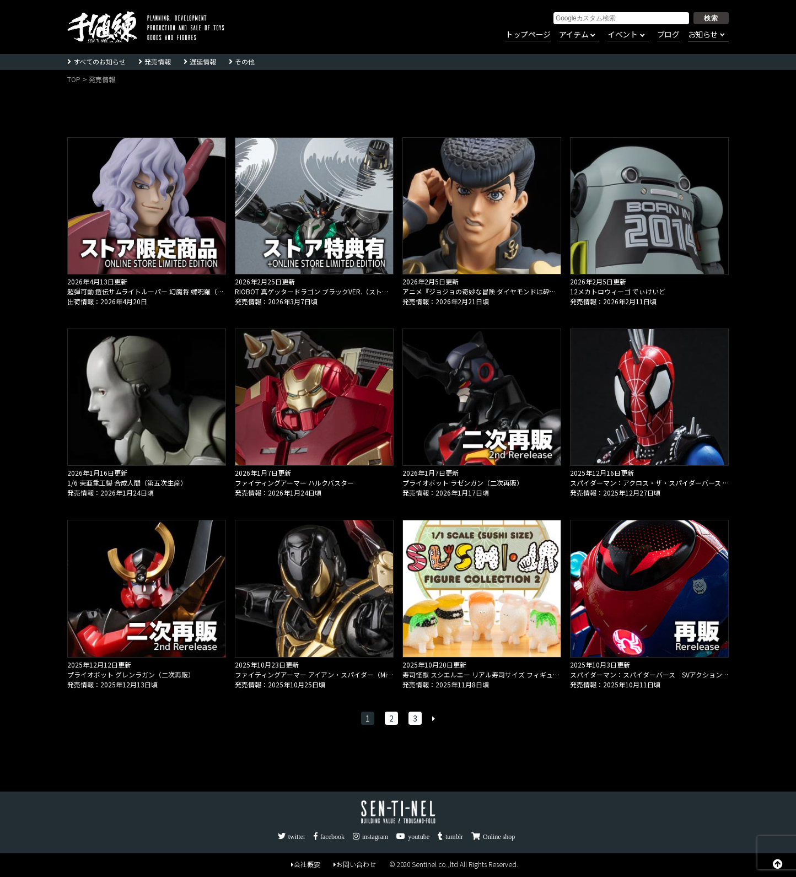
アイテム (573, 35)
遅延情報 (203, 61)
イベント (622, 35)
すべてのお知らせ (99, 61)
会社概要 (305, 864)
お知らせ (703, 35)
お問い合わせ (355, 864)
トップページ (528, 35)
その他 (245, 61)
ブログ (668, 35)
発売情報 (157, 61)
